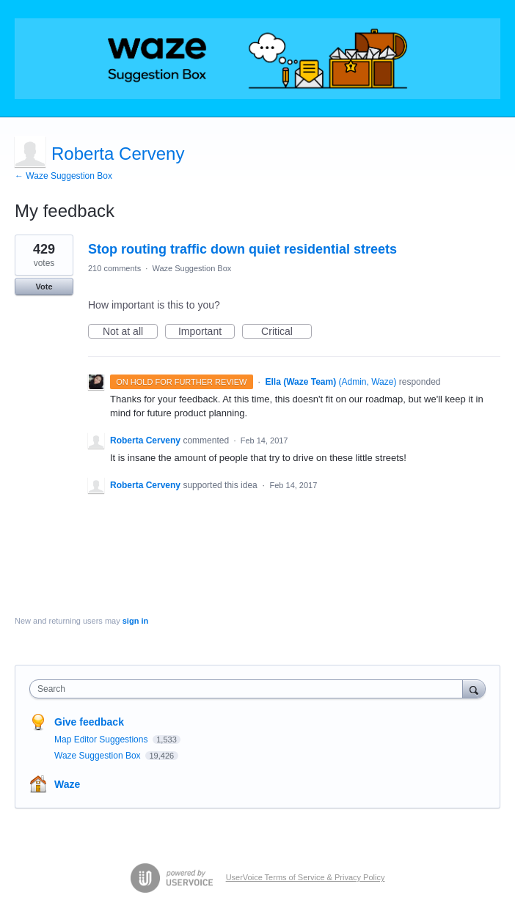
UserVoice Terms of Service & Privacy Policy (305, 877)
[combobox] (249, 689)
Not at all (130, 332)
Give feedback (89, 722)
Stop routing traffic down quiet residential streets (242, 249)
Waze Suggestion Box (191, 268)
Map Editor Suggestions (102, 739)
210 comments (114, 268)
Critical (286, 332)
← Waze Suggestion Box (63, 176)
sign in (135, 620)
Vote (43, 286)
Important (206, 332)
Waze (67, 784)
